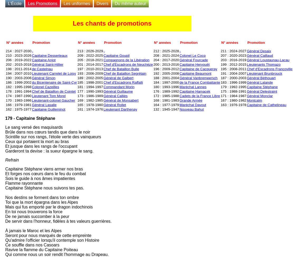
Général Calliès (116, 96)
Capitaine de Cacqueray (198, 69)
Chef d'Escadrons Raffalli (123, 82)
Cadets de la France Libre (200, 96)
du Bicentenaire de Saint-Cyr (54, 82)
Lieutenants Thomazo (264, 64)
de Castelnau (42, 69)
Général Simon (43, 78)
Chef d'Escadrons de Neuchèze (128, 64)
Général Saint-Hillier (47, 64)
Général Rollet (115, 105)
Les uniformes (77, 3)
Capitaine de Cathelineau (266, 105)
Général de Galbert (118, 78)
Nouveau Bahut (192, 109)
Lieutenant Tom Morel (49, 96)
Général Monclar (260, 96)
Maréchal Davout (193, 105)
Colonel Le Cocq (193, 56)
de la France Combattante (200, 82)
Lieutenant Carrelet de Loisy (54, 73)
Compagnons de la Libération (127, 60)
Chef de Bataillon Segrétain (125, 73)
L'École (15, 3)
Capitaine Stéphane (262, 87)
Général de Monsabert (121, 100)
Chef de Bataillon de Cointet (54, 91)
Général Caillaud (260, 56)
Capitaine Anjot (44, 60)
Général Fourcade (194, 60)
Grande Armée (191, 100)
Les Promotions (42, 3)
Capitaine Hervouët (195, 64)
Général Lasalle (44, 105)
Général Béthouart (261, 78)
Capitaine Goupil (117, 56)
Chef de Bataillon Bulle (121, 69)
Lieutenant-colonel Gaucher (53, 100)
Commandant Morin (119, 87)
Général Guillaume (118, 91)
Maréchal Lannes (193, 87)
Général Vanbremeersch (199, 78)
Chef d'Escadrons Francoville (269, 69)
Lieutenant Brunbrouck (264, 73)
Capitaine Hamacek (195, 91)
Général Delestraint (262, 91)
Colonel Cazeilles (45, 87)
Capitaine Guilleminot (48, 109)
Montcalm (254, 100)
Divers (102, 3)
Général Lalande (260, 82)
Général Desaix (259, 51)
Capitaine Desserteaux (50, 56)
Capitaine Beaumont (196, 73)
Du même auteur (130, 3)
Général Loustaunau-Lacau (268, 60)
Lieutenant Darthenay (120, 109)
